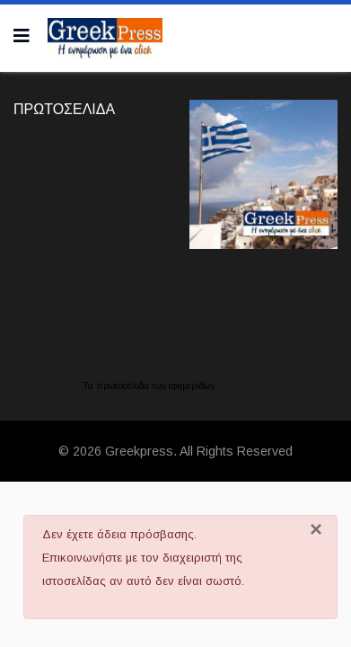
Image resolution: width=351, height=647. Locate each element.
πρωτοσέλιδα (124, 386)
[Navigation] (21, 36)
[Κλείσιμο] (316, 529)
